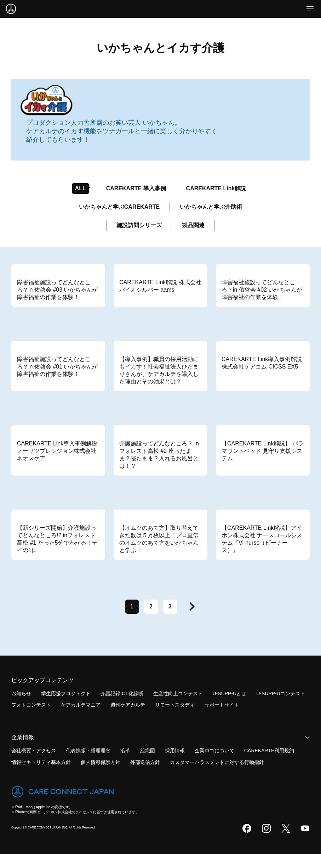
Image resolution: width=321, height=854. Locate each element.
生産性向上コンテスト (178, 693)
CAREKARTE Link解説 (216, 188)
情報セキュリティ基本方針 (41, 762)
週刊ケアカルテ (127, 705)
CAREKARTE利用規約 (269, 750)
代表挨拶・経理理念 (88, 750)
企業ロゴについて (214, 750)
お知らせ (21, 693)
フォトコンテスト (31, 705)
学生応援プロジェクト (66, 693)
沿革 (125, 750)
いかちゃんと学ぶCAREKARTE (119, 207)
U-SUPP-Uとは (230, 693)
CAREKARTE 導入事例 (136, 188)
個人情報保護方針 (100, 762)
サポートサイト (222, 705)
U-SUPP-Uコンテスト (280, 693)
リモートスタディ (175, 705)
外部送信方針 (145, 762)
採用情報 (175, 750)
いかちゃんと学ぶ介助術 (211, 207)
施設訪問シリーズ (139, 225)
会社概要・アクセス (33, 750)
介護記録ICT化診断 (122, 693)
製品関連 (193, 225)
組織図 (147, 750)
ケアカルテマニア (81, 705)
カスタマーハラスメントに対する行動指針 (217, 762)
